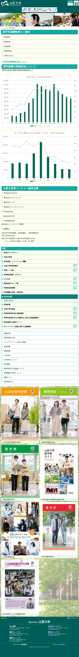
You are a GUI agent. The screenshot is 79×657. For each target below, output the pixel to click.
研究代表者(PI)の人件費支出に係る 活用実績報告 (21, 318)
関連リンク (8, 377)
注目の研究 (8, 257)
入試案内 (24, 9)
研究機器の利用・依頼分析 (13, 292)
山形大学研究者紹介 (11, 266)
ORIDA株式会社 (9, 221)
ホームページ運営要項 (20, 644)
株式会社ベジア (9, 202)
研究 (7, 28)
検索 (49, 9)
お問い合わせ (39, 9)
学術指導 (7, 46)
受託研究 (7, 42)
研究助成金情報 (9, 288)
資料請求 (29, 9)
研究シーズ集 (9, 270)
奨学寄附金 (8, 51)
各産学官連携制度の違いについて (15, 62)
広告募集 (7, 364)
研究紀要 (7, 304)
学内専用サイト (9, 382)
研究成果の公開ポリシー (12, 322)
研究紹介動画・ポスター (12, 275)
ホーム (3, 28)
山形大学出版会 (9, 309)
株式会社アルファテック (12, 198)
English (70, 4)
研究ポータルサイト (11, 252)
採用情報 (7, 346)
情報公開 (7, 333)
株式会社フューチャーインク (14, 207)
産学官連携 (8, 297)
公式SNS (7, 355)
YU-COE (7, 279)
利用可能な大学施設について (14, 368)
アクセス (34, 9)
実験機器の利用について (12, 373)
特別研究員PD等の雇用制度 (14, 313)
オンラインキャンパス (44, 9)
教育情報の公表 (9, 338)
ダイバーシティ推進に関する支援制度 (17, 326)
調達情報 (7, 351)
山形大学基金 (54, 9)
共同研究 (7, 37)
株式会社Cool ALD (10, 193)
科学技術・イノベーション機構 (15, 261)
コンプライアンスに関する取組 (15, 342)
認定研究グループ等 (11, 283)
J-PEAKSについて (10, 360)
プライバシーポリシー (60, 644)
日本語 (70, 2)
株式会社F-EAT (9, 216)
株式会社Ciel (8, 211)
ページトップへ (73, 618)
